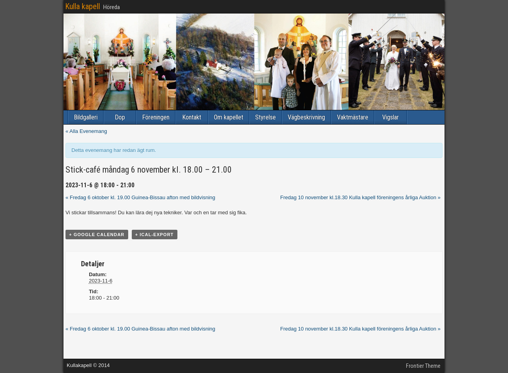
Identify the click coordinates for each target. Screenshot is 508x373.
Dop (120, 117)
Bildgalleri (86, 117)
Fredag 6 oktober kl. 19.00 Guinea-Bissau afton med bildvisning (140, 197)
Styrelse (265, 117)
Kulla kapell (82, 6)
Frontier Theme (423, 365)
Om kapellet (228, 117)
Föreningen (155, 117)
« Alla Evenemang (86, 131)
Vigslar (390, 117)
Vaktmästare (352, 117)
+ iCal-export (154, 234)
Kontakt (191, 117)
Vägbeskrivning (306, 117)
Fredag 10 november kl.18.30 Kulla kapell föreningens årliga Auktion (360, 197)
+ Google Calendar (97, 234)
